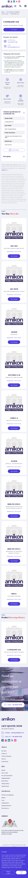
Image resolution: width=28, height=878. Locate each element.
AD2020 (14, 332)
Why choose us (5, 808)
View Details (14, 256)
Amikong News (5, 803)
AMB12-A (14, 418)
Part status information (6, 775)
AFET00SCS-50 (14, 375)
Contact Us (4, 753)
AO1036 (14, 461)
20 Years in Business (6, 756)
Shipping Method (5, 778)
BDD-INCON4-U (14, 549)
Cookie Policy (4, 761)
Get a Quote (14, 29)
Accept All (21, 872)
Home (2, 12)
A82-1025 (14, 246)
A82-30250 (14, 289)
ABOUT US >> (4, 170)
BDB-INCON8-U (14, 504)
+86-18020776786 (17, 736)
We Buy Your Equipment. (7, 795)
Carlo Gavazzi (4, 13)
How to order (4, 773)
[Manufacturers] (25, 6)
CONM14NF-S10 (14, 650)
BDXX (14, 594)
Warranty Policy (5, 783)
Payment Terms (5, 786)
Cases (2, 800)
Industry (3, 797)
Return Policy (4, 781)
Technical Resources (6, 805)
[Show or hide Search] (20, 6)
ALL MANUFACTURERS (12, 12)
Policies (3, 770)
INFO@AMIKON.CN (17, 733)
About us (3, 758)
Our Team (3, 751)
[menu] (15, 6)
